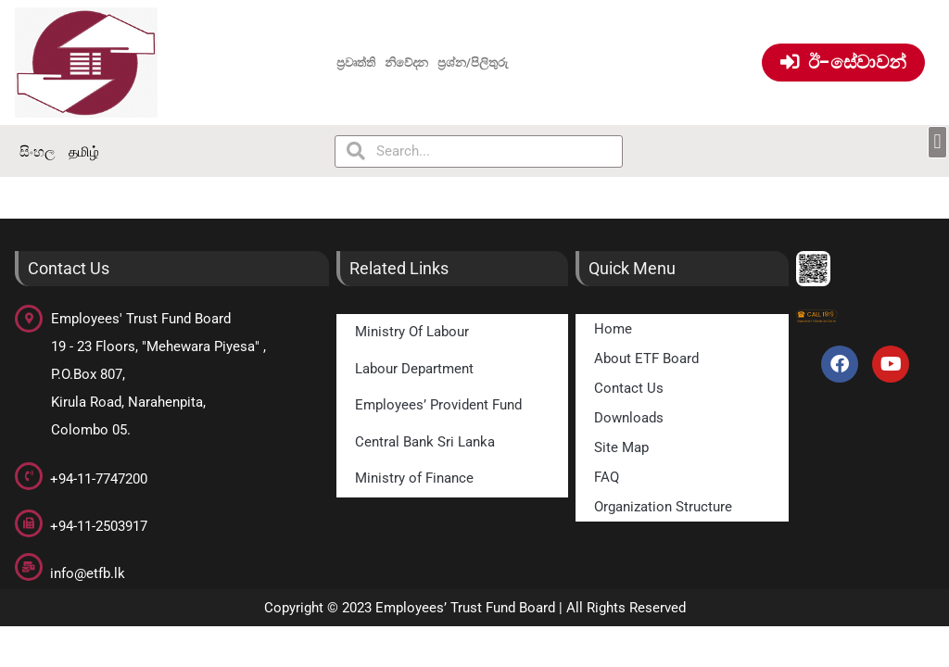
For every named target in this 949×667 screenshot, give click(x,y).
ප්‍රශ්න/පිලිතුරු (472, 62)
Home (613, 329)
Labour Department (414, 368)
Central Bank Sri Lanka (425, 442)
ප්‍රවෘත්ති (355, 62)
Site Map (621, 447)
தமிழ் (84, 151)
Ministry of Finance (414, 478)
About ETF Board (646, 358)
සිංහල (37, 151)
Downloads (629, 417)
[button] (937, 142)
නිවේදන (407, 62)
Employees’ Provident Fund (438, 404)
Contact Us (629, 388)
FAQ (606, 477)
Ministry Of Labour (412, 331)
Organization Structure (663, 506)
